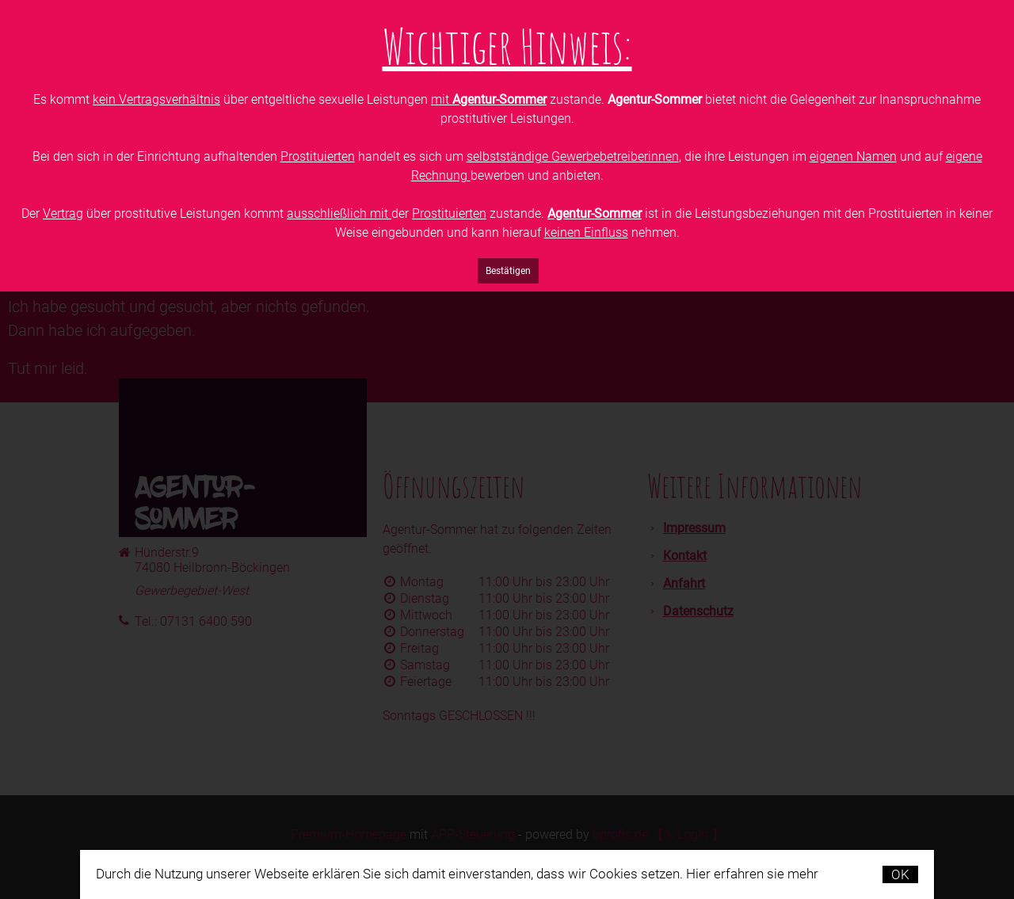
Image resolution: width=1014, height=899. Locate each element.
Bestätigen (508, 270)
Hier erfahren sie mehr (752, 874)
